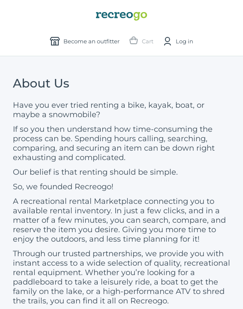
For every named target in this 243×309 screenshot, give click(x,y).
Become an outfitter (85, 41)
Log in (177, 41)
